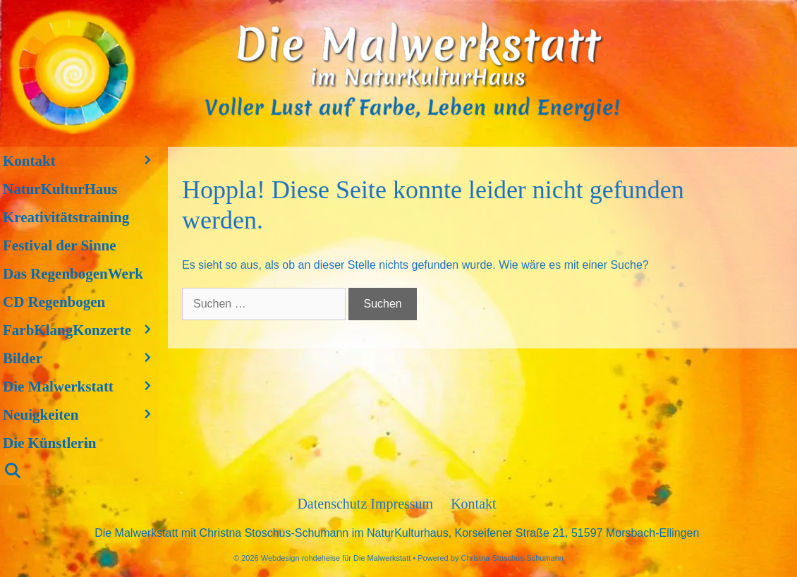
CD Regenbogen (54, 301)
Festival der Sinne (59, 245)
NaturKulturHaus (60, 189)
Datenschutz (333, 503)
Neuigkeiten (81, 415)
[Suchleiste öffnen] (79, 471)
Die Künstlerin (49, 443)
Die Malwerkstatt (81, 386)
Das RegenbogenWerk (73, 273)
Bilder (81, 358)
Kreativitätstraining (66, 217)
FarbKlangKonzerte (81, 330)
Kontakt (81, 161)
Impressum (401, 503)
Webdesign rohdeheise (300, 558)
